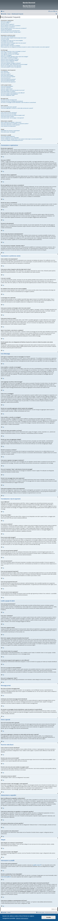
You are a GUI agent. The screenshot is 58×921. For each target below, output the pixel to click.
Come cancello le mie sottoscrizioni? (8, 126)
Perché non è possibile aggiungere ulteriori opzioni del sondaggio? (14, 56)
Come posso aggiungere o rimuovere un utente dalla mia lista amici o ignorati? (17, 108)
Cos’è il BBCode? (4, 71)
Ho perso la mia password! (6, 29)
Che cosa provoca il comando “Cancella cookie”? (11, 32)
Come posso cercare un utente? (7, 116)
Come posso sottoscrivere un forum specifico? (10, 124)
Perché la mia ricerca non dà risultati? (8, 113)
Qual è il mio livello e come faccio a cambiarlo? (10, 45)
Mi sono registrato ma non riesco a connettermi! (10, 25)
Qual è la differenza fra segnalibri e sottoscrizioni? (11, 122)
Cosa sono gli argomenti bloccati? (8, 80)
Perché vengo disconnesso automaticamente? (10, 30)
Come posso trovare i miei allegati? (8, 131)
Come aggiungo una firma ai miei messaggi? (10, 54)
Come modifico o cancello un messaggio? (9, 52)
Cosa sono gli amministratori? (7, 86)
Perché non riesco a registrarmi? (7, 24)
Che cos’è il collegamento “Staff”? (8, 95)
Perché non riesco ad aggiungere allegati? (9, 60)
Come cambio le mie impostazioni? (8, 36)
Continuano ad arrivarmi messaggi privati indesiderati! (12, 101)
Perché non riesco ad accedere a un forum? (10, 59)
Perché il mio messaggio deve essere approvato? (11, 65)
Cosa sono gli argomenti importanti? (8, 79)
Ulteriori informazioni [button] (22, 918)
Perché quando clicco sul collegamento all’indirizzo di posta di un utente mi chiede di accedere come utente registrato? (25, 47)
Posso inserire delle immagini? (7, 75)
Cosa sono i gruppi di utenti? (7, 88)
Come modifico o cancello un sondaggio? (9, 57)
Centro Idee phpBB (5, 876)
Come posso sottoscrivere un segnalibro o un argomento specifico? (14, 123)
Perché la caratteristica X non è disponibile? (10, 137)
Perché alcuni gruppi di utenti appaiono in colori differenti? (13, 92)
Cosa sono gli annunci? (5, 77)
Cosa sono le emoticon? (6, 74)
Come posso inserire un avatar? (7, 44)
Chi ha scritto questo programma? (8, 136)
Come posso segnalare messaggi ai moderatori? (11, 63)
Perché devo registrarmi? (6, 21)
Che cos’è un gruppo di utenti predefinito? (9, 94)
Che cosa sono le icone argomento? (8, 81)
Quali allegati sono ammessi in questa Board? (10, 130)
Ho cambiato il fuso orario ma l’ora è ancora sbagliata (12, 40)
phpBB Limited (36, 865)
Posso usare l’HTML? (5, 72)
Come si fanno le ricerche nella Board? (9, 112)
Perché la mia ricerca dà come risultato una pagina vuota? (13, 115)
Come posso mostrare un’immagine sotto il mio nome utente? (13, 43)
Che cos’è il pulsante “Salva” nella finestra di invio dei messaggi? (14, 64)
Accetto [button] (48, 917)
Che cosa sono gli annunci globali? (8, 76)
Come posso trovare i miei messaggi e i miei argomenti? (12, 117)
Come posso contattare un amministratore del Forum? (12, 140)
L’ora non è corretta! (5, 39)
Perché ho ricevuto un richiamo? (7, 61)
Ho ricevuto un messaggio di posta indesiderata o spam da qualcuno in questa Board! (18, 102)
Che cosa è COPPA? (5, 23)
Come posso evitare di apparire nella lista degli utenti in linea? (13, 37)
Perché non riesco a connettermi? (8, 26)
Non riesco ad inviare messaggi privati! (9, 99)
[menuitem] (2, 11)
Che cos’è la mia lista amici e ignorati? (9, 106)
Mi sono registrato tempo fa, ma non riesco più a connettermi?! (14, 28)
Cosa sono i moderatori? (6, 87)
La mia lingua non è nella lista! (7, 41)
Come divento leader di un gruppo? (8, 91)
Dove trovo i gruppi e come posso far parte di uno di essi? (12, 90)
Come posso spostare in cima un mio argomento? (11, 67)
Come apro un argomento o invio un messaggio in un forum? (13, 51)
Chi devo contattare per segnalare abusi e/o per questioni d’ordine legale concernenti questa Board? (21, 138)
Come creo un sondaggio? (6, 55)
